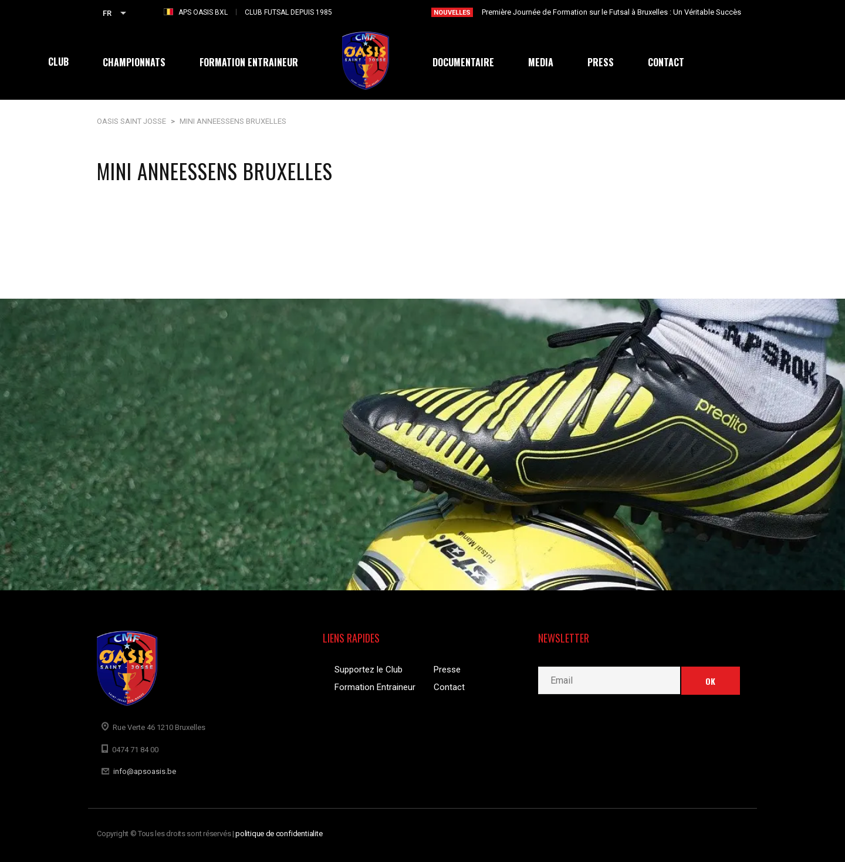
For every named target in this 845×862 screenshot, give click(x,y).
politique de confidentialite (279, 833)
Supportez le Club (368, 669)
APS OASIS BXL (203, 12)
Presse (447, 669)
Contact (449, 687)
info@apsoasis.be (144, 771)
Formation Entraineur (374, 687)
